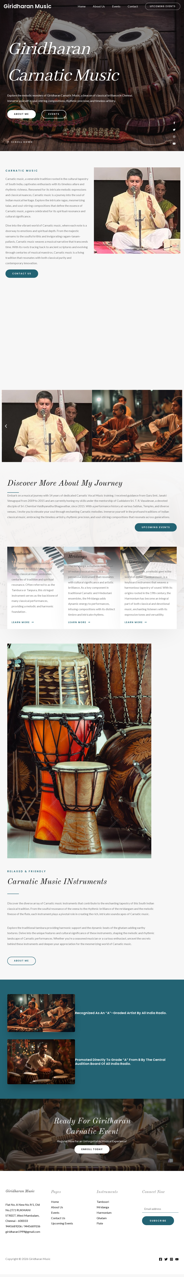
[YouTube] (177, 1262)
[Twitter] (166, 1262)
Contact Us (58, 1220)
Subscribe (158, 1223)
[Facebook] (160, 1262)
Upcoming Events (62, 1226)
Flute (100, 1226)
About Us (102, 6)
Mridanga (103, 1210)
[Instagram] (171, 1262)
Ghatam (102, 1220)
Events (118, 6)
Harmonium (104, 1215)
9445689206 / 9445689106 (22, 1229)
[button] (162, 6)
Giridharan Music (27, 6)
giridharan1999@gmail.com (22, 1234)
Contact (133, 6)
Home (87, 6)
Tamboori (103, 1204)
